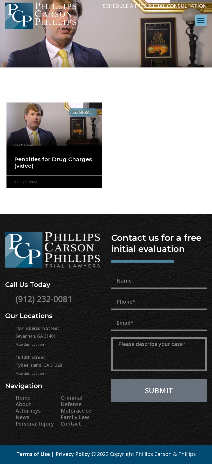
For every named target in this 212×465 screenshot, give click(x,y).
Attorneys (28, 410)
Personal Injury (35, 423)
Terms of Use (33, 453)
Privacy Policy (73, 453)
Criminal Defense (72, 401)
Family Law (75, 417)
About (23, 404)
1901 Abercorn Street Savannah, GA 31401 (37, 336)
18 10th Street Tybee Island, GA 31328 (39, 365)
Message (123, 334)
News (22, 417)
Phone (119, 292)
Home (23, 397)
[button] (201, 20)
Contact (71, 423)
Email (118, 313)
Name (119, 271)
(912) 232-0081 (44, 298)
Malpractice (76, 410)
